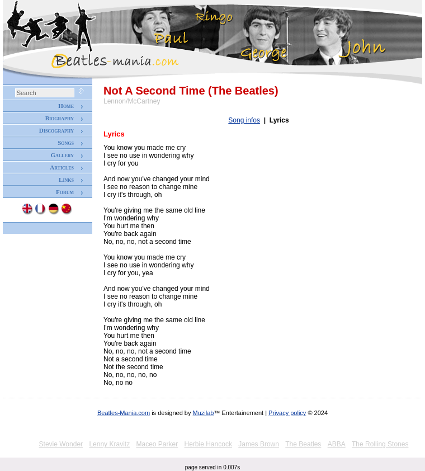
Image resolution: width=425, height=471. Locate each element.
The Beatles (303, 444)
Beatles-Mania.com (123, 412)
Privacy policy (287, 412)
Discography (56, 130)
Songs (66, 142)
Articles (62, 167)
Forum (65, 192)
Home (66, 105)
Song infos (244, 120)
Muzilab (203, 412)
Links (66, 179)
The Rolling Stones (380, 444)
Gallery (62, 155)
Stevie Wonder (61, 444)
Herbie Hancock (208, 444)
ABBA (337, 444)
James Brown (258, 444)
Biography (59, 118)
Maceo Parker (157, 444)
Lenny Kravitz (109, 444)
